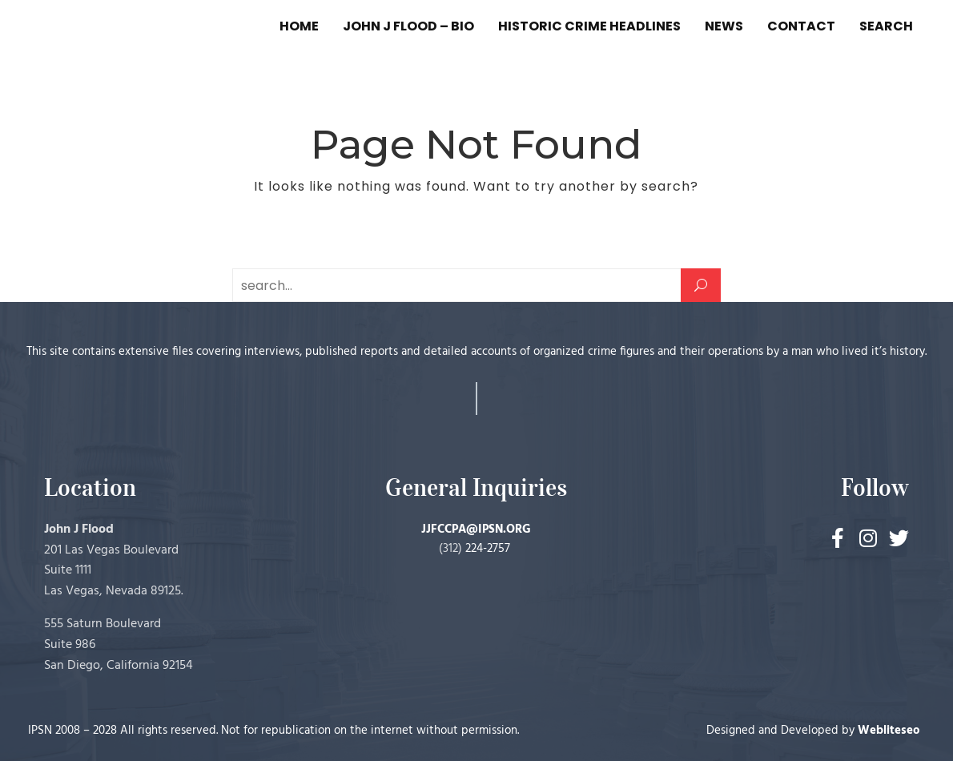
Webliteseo (889, 730)
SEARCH (886, 26)
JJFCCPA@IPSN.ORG (476, 529)
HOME (299, 26)
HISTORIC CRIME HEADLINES (589, 26)
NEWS (724, 26)
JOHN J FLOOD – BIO (408, 26)
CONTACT (801, 26)
